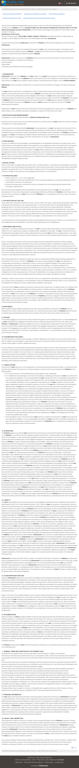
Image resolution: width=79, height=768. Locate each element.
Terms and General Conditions (12, 14)
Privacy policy (48, 762)
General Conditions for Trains (12, 18)
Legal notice (19, 762)
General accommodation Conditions (35, 14)
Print (73, 747)
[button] (60, 3)
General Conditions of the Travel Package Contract (39, 18)
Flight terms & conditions (57, 14)
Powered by (39, 766)
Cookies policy (59, 762)
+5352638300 (60, 760)
